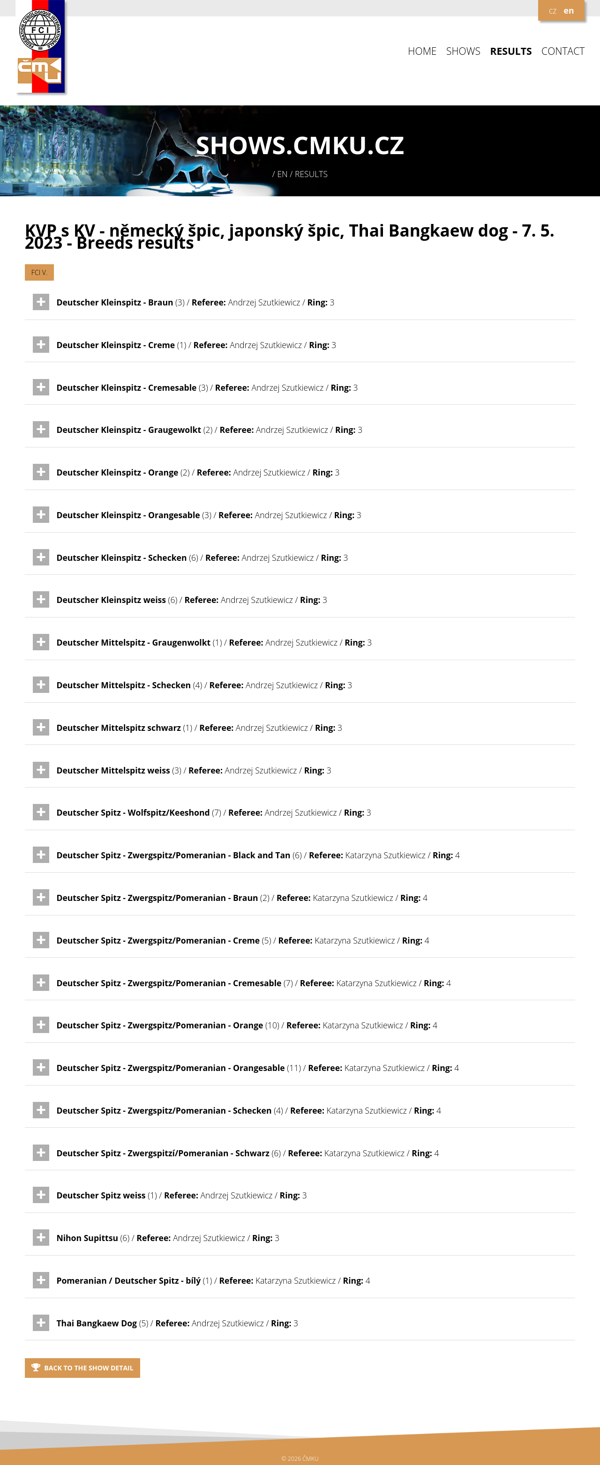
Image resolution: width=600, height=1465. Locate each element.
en (569, 10)
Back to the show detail (82, 1367)
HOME (422, 51)
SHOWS (463, 51)
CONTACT (563, 51)
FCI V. (39, 272)
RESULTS (511, 51)
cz (552, 10)
